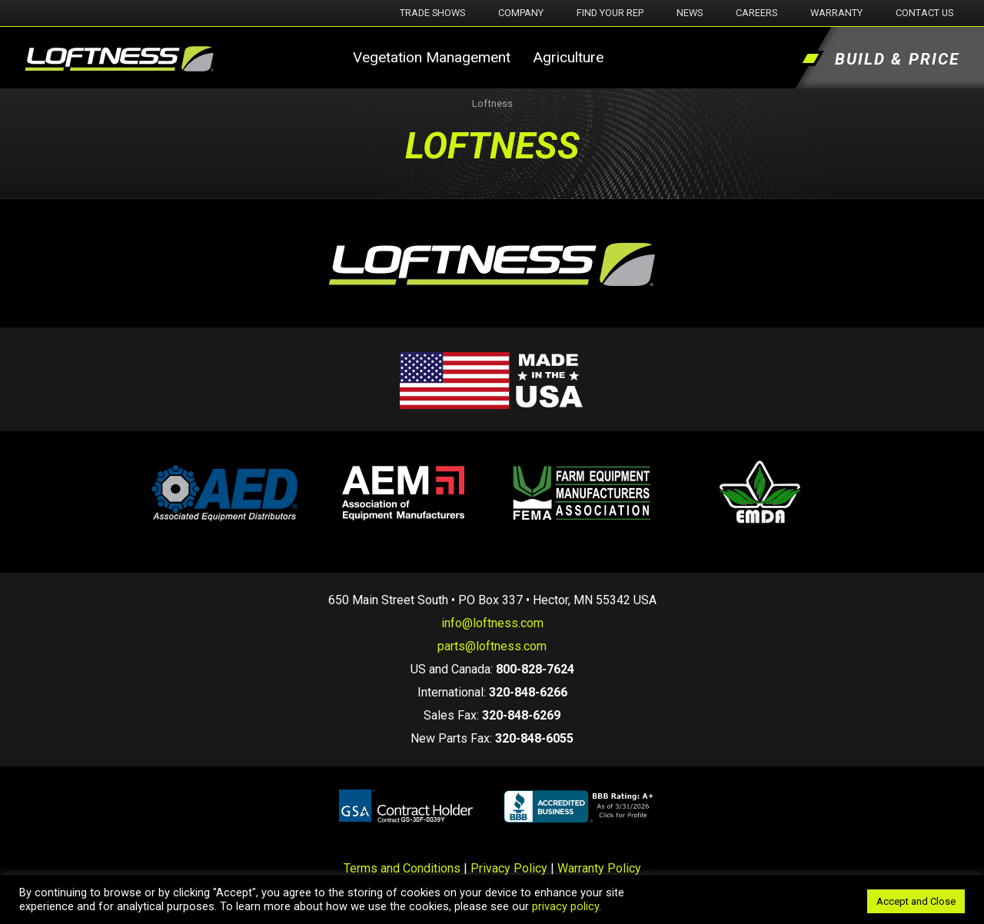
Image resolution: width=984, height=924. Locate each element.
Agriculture (568, 57)
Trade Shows (432, 12)
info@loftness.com (492, 623)
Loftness (492, 103)
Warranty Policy (599, 868)
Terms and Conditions (402, 868)
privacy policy (565, 906)
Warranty (836, 12)
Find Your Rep (610, 12)
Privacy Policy (508, 868)
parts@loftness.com (492, 646)
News (689, 12)
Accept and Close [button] (916, 901)
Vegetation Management (431, 57)
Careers (756, 12)
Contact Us (924, 12)
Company (521, 12)
